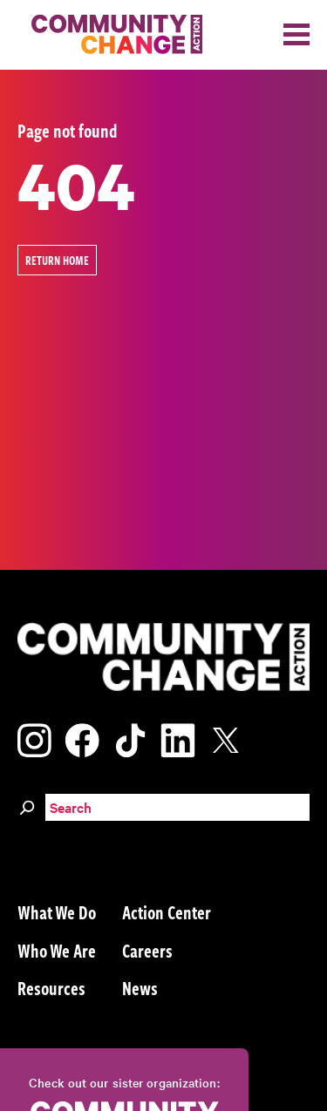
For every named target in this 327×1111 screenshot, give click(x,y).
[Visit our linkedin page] (177, 737)
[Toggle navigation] (296, 34)
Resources (51, 987)
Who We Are (56, 950)
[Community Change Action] (110, 35)
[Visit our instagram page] (34, 737)
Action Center (166, 911)
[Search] (27, 805)
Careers (147, 950)
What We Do (56, 911)
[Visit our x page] (230, 737)
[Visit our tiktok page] (129, 737)
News (140, 987)
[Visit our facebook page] (82, 737)
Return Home (57, 260)
